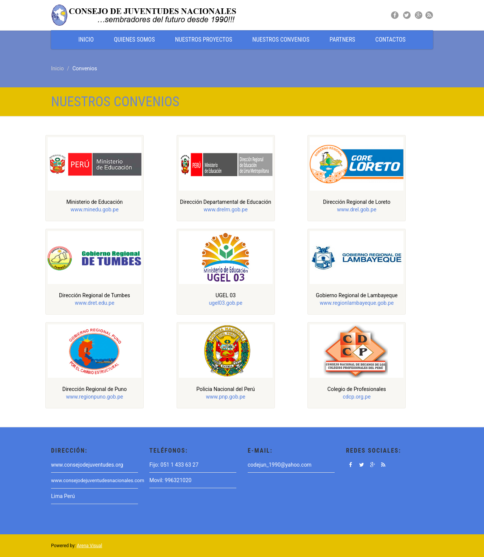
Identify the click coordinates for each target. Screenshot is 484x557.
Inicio (57, 68)
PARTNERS (342, 39)
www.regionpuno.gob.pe (94, 397)
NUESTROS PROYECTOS (203, 39)
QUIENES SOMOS (134, 39)
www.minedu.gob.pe (94, 209)
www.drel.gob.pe (356, 209)
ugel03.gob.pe (225, 303)
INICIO (86, 39)
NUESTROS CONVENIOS (280, 39)
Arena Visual (89, 545)
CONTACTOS (390, 39)
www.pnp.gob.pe (225, 397)
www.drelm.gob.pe (225, 209)
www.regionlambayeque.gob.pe (357, 303)
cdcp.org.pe (357, 397)
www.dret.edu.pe (95, 303)
